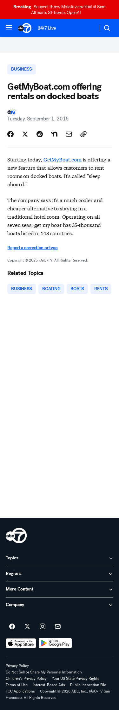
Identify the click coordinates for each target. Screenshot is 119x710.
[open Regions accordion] (59, 574)
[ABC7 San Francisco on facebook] (12, 626)
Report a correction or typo (32, 248)
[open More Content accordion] (59, 589)
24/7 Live (47, 28)
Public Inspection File (88, 685)
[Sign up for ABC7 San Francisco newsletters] (57, 626)
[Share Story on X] (25, 134)
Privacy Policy (17, 666)
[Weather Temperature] (87, 28)
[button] (9, 27)
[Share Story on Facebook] (10, 134)
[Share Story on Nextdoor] (54, 134)
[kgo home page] (16, 535)
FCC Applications (20, 691)
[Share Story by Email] (68, 134)
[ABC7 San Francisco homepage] (24, 28)
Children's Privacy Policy (26, 678)
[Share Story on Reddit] (39, 134)
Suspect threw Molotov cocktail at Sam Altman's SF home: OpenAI (59, 10)
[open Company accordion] (59, 605)
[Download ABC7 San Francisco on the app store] (21, 643)
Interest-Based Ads (49, 685)
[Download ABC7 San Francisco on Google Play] (55, 643)
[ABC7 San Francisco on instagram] (42, 626)
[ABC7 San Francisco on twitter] (27, 626)
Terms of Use (17, 685)
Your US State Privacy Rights (75, 678)
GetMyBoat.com (62, 159)
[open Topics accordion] (59, 558)
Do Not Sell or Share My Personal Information (44, 672)
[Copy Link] (83, 134)
